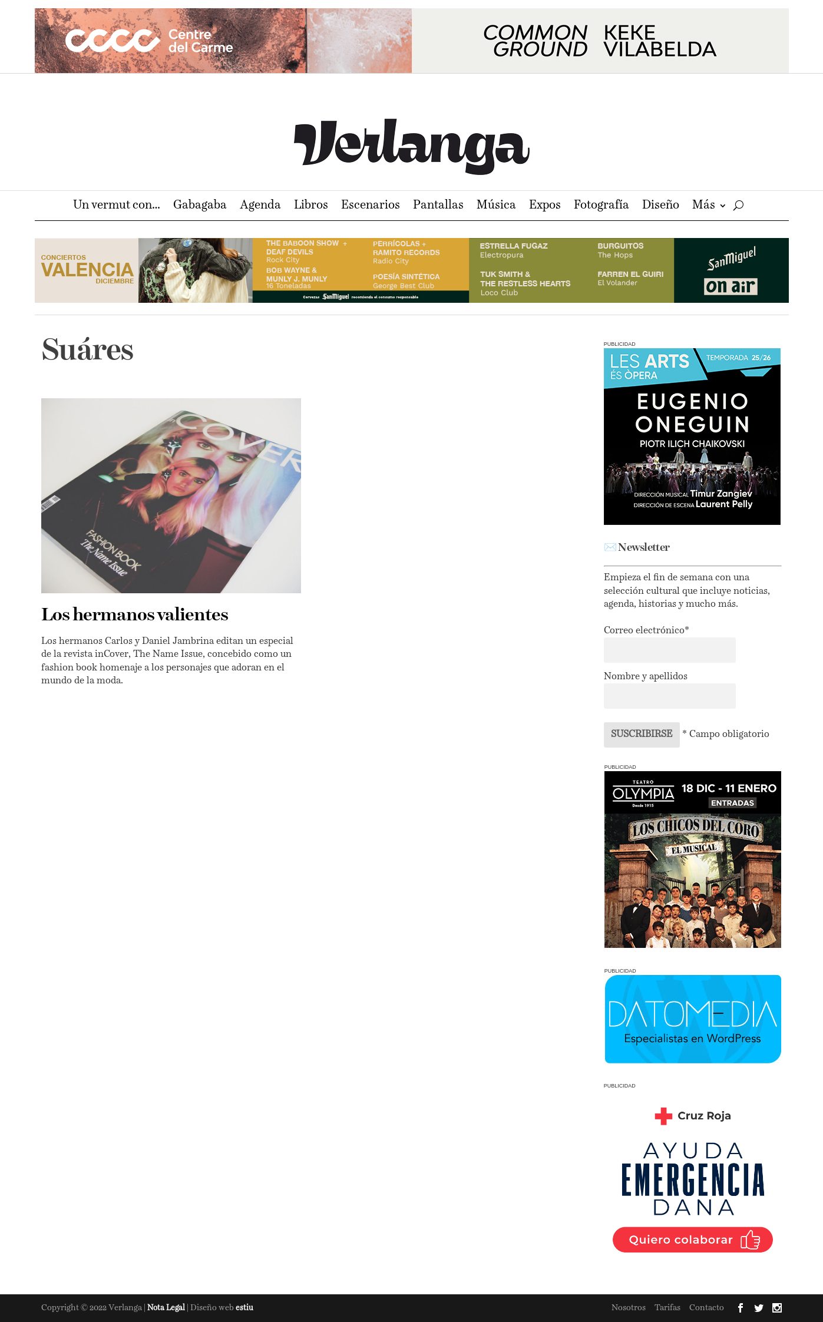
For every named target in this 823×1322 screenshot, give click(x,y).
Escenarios (370, 206)
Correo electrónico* (646, 631)
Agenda (260, 206)
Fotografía (601, 206)
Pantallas (438, 206)
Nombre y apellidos (646, 677)
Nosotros (629, 1308)
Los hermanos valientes (134, 615)
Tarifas (667, 1308)
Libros (311, 206)
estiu (244, 1308)
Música (496, 206)
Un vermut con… (116, 206)
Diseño (660, 206)
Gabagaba (200, 206)
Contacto (706, 1308)
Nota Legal (167, 1308)
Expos (545, 206)
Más (703, 206)
